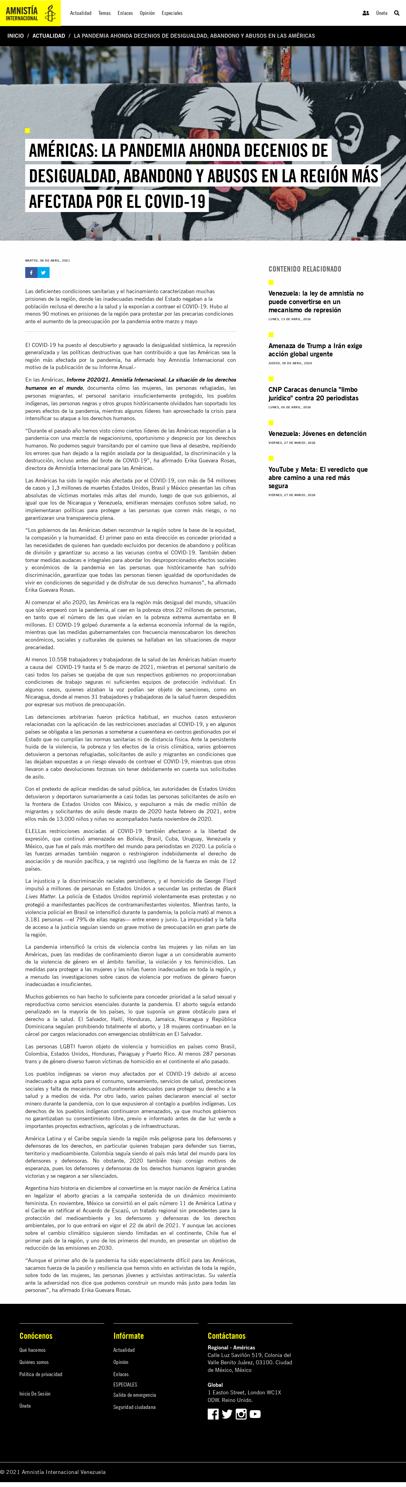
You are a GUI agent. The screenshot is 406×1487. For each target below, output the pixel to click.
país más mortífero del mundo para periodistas (126, 846)
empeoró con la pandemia (77, 610)
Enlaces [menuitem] (125, 13)
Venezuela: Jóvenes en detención (318, 433)
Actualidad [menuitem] (81, 13)
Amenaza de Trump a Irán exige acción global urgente (316, 349)
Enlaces (121, 1374)
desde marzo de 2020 (134, 811)
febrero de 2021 (199, 811)
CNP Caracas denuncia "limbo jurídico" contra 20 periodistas (314, 393)
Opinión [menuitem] (147, 13)
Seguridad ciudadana (134, 1407)
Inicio (15, 36)
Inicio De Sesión (34, 1393)
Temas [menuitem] (105, 13)
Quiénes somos (34, 1362)
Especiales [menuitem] (172, 13)
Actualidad (49, 36)
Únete (381, 13)
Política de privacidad (40, 1374)
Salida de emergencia (134, 1395)
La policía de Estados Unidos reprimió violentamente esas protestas (141, 896)
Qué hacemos (32, 1350)
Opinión (120, 1362)
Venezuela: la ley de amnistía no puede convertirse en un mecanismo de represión (316, 301)
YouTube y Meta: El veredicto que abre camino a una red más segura (318, 477)
